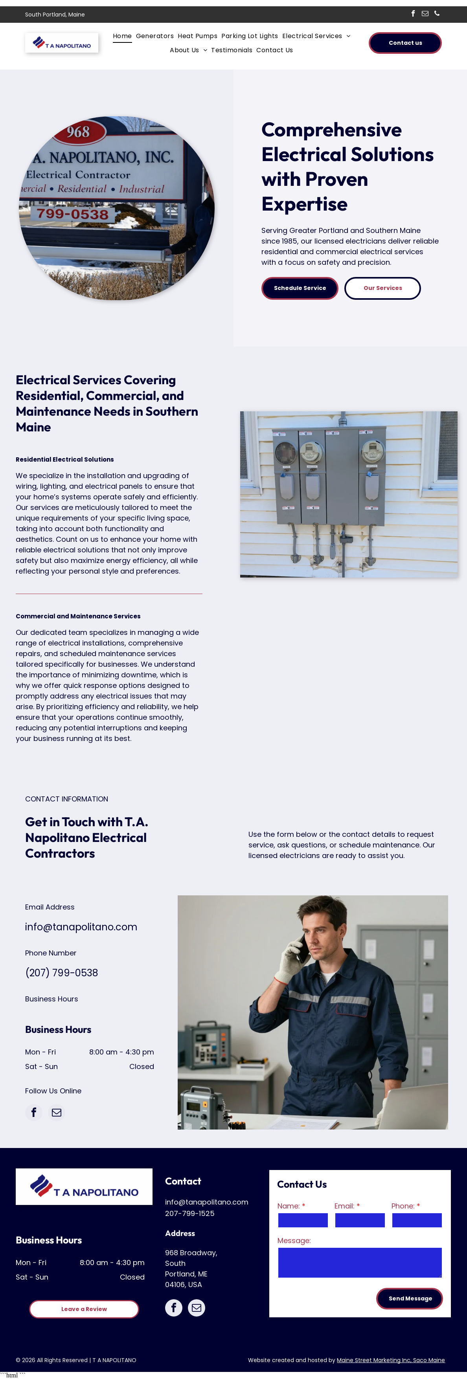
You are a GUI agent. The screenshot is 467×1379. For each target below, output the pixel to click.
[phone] (437, 14)
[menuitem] (124, 36)
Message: (294, 1240)
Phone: (403, 1206)
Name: (289, 1206)
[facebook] (413, 14)
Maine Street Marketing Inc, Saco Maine (391, 1360)
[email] (425, 14)
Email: (345, 1206)
